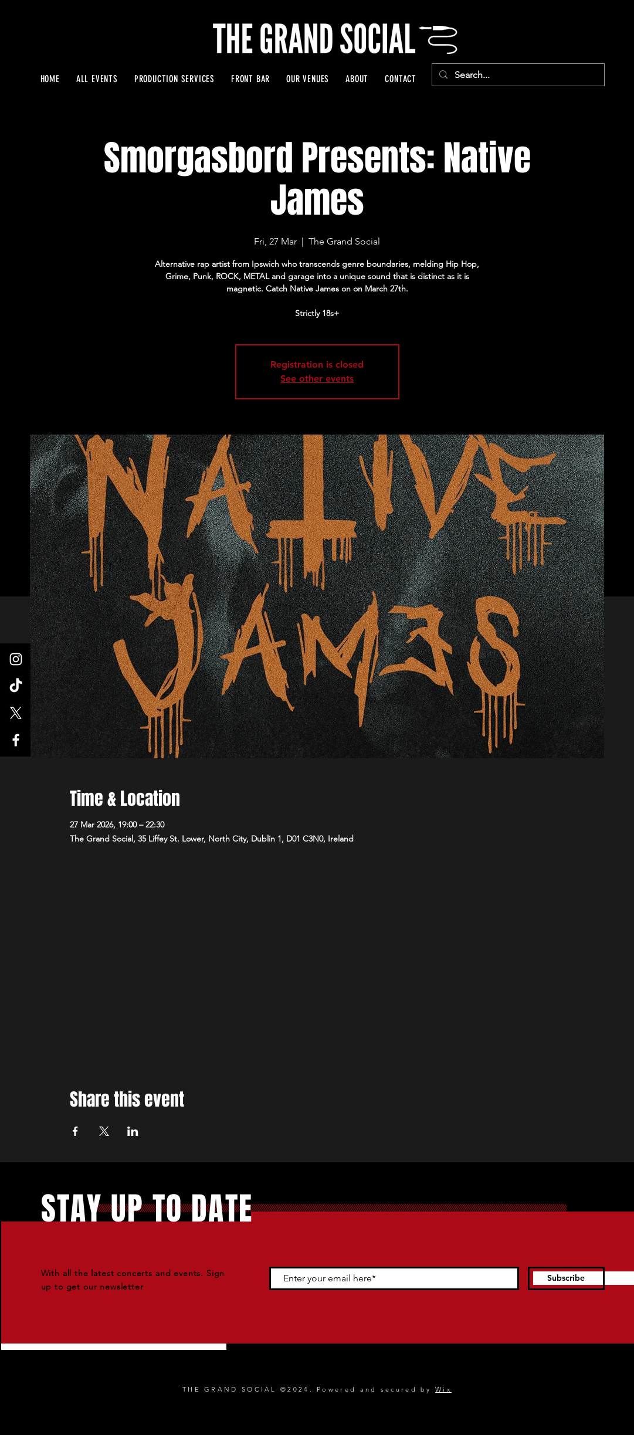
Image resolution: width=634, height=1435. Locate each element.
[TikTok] (16, 686)
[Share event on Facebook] (75, 1131)
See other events (317, 378)
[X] (16, 713)
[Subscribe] (566, 1278)
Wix (443, 1389)
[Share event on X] (104, 1131)
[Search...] (517, 75)
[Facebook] (16, 740)
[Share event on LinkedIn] (132, 1131)
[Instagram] (16, 659)
